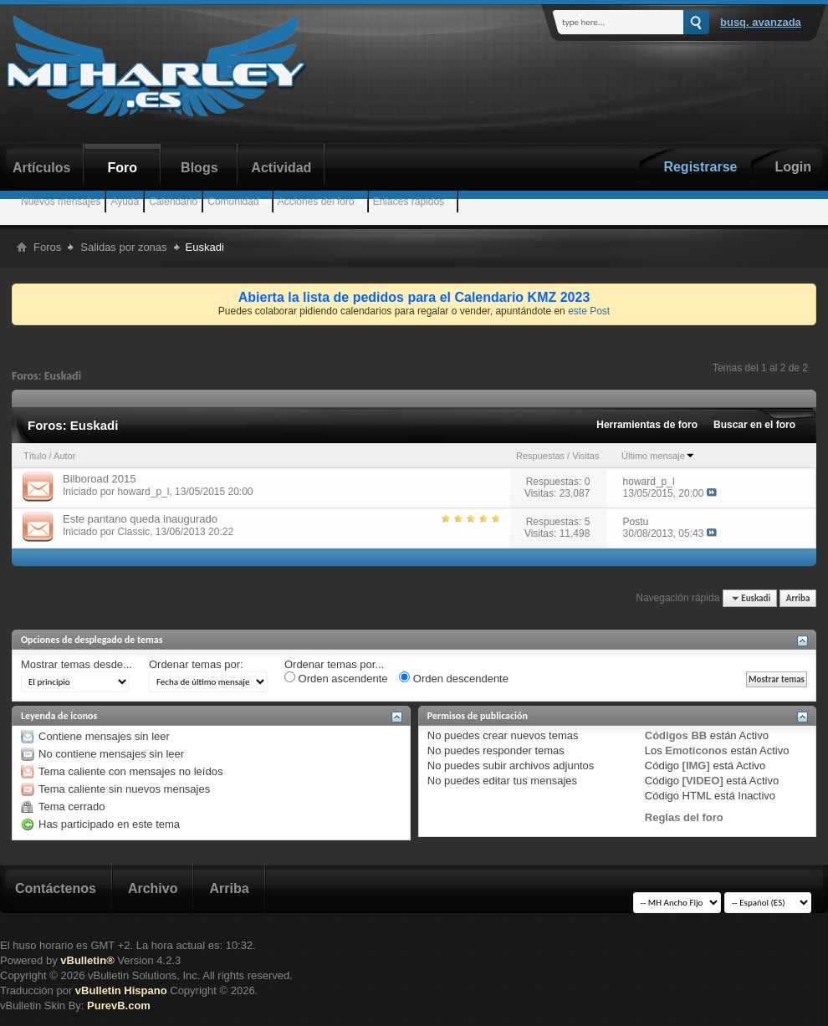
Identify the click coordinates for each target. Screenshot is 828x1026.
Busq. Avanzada (760, 22)
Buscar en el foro (754, 425)
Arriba (798, 598)
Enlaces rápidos (408, 201)
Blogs (199, 168)
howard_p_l (143, 492)
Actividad (281, 168)
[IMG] (696, 765)
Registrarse (700, 167)
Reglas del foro (684, 817)
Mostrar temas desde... (76, 664)
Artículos (41, 168)
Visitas (585, 456)
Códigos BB (676, 735)
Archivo (153, 888)
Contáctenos (55, 888)
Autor (64, 456)
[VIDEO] (702, 780)
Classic (133, 532)
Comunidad (232, 201)
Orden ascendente (336, 678)
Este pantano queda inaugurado (140, 519)
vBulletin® (87, 960)
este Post (589, 311)
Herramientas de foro (647, 425)
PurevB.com (119, 1005)
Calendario (173, 201)
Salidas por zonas (123, 247)
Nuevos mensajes (60, 201)
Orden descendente (454, 678)
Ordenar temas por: (196, 664)
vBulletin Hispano (121, 990)
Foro (123, 168)
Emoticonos (696, 750)
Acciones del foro (316, 201)
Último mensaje (658, 456)
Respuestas (540, 456)
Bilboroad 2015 (99, 478)
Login (792, 167)
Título (35, 456)
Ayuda (124, 201)
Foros (47, 247)
